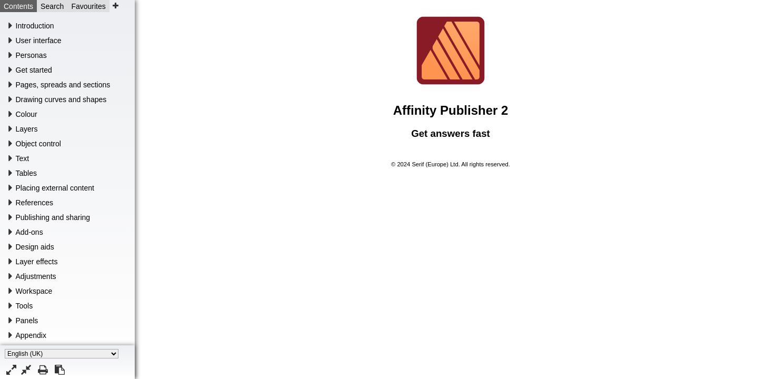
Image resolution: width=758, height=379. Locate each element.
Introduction (35, 26)
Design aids (35, 247)
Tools (24, 306)
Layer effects (37, 261)
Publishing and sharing (53, 217)
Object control (38, 143)
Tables (26, 173)
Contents (18, 6)
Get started (34, 70)
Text (22, 158)
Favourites (88, 6)
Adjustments (36, 276)
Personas (31, 55)
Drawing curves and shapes (61, 99)
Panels (27, 320)
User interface (39, 40)
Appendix (31, 335)
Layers (27, 129)
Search (52, 6)
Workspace (34, 291)
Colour (26, 114)
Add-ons (29, 232)
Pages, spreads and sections (63, 85)
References (35, 202)
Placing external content (55, 188)
